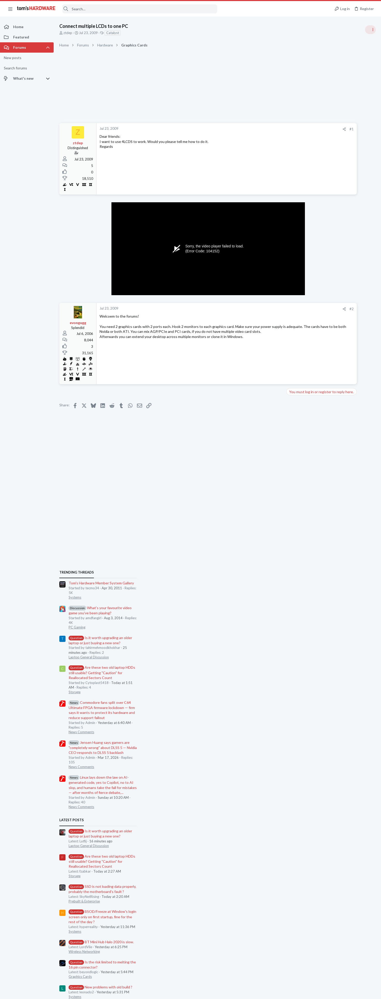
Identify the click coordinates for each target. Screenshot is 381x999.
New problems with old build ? (339, 695)
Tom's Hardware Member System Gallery (340, 291)
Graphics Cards (319, 685)
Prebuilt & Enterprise (323, 609)
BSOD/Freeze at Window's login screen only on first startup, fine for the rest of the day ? (341, 625)
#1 (288, 129)
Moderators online (317, 718)
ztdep (67, 33)
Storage (314, 400)
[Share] (280, 129)
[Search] (139, 8)
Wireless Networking (323, 660)
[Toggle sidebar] (370, 29)
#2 (288, 309)
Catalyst (112, 33)
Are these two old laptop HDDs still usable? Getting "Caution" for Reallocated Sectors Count (341, 381)
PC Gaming (316, 335)
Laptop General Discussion (328, 365)
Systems (314, 306)
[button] (10, 8)
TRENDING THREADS (315, 280)
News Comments (320, 440)
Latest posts (310, 528)
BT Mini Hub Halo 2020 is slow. (340, 650)
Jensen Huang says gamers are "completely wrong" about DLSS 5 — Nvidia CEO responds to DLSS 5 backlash (342, 455)
